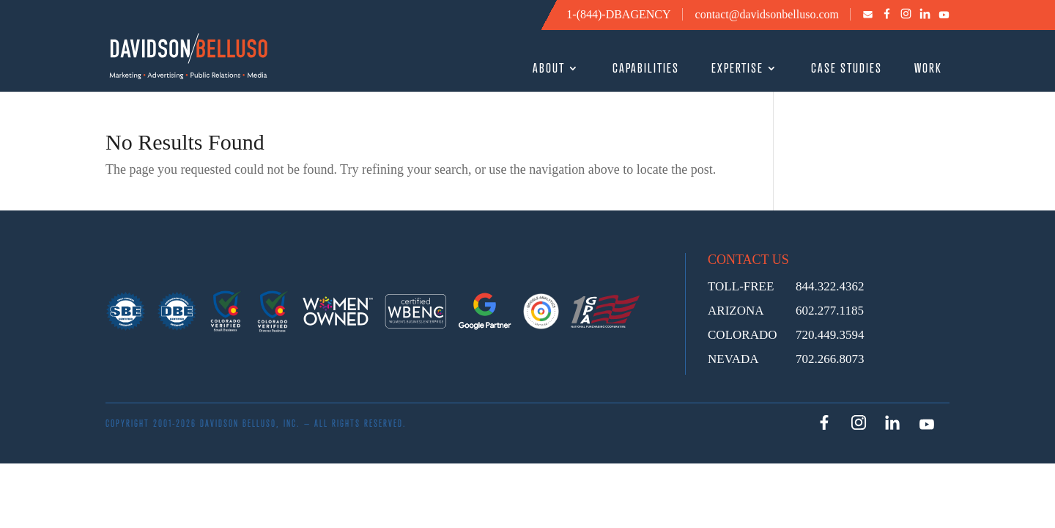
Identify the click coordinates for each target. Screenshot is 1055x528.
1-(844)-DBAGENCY (618, 14)
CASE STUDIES (846, 69)
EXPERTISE (737, 69)
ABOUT (549, 69)
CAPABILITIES (645, 69)
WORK (928, 69)
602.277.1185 (830, 311)
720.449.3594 (830, 335)
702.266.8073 (830, 359)
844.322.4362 (830, 286)
